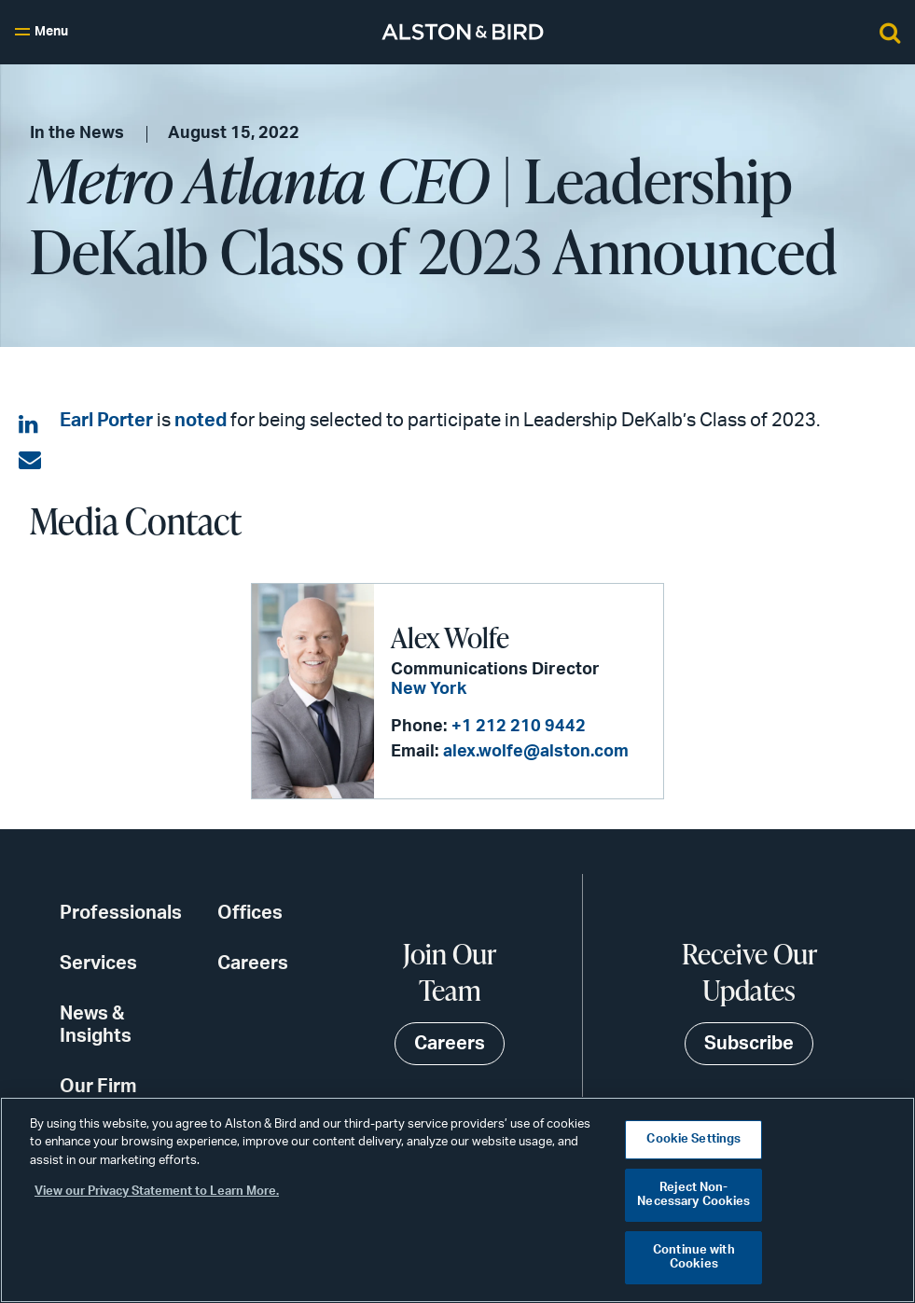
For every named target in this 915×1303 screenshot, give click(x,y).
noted (200, 420)
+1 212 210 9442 (518, 726)
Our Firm (98, 1086)
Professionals (121, 913)
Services (98, 963)
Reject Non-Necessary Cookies (693, 1195)
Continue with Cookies (694, 1257)
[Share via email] (30, 461)
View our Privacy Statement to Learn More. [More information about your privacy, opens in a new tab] (157, 1191)
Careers (252, 963)
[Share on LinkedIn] (30, 425)
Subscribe (749, 1043)
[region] (457, 1200)
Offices (250, 913)
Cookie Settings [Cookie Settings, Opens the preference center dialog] (693, 1139)
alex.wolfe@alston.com (536, 751)
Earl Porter (106, 420)
